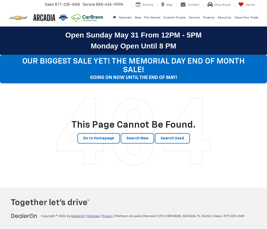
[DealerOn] (24, 216)
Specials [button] (125, 17)
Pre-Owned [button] (152, 17)
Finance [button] (209, 17)
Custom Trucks (174, 17)
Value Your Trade (246, 17)
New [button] (138, 17)
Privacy (107, 216)
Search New (137, 138)
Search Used (172, 138)
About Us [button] (224, 17)
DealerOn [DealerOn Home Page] (78, 216)
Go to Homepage (98, 138)
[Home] (114, 17)
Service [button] (194, 17)
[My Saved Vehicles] (246, 4)
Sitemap (93, 216)
